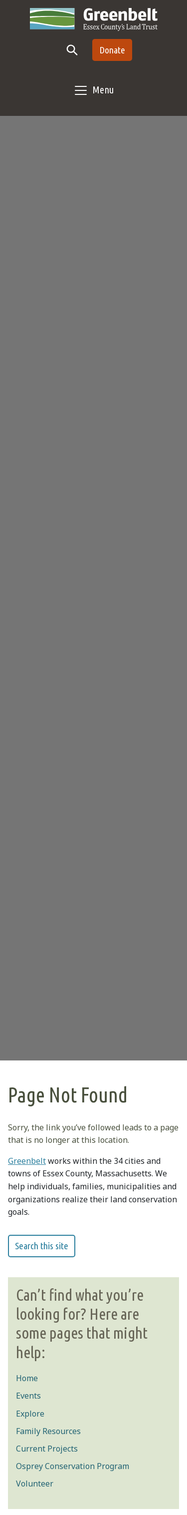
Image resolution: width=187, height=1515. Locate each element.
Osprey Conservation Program (72, 1466)
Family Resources (48, 1431)
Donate (112, 49)
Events (28, 1395)
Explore (30, 1413)
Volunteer (34, 1483)
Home (27, 1378)
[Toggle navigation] (93, 90)
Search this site (41, 1245)
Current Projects (47, 1448)
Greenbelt (27, 1160)
